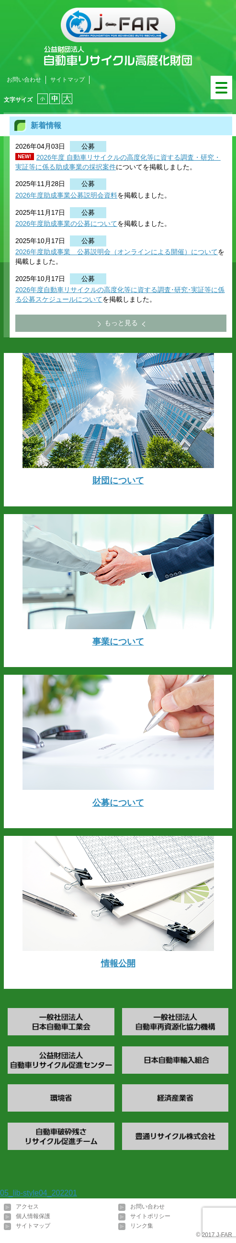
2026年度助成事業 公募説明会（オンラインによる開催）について (116, 252)
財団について (118, 480)
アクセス (27, 1206)
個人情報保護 (33, 1216)
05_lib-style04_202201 (38, 1193)
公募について (118, 803)
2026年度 (50, 157)
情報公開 (118, 963)
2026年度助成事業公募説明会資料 (66, 195)
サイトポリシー (150, 1216)
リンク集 (141, 1225)
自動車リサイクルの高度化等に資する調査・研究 (139, 157)
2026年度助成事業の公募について (66, 223)
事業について (118, 641)
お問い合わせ (24, 79)
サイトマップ (67, 79)
